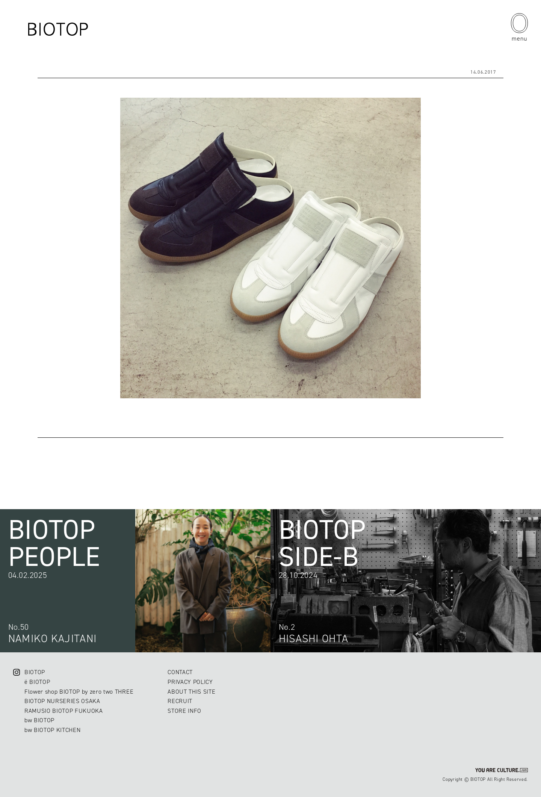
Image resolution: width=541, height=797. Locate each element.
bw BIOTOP (39, 720)
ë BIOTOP (37, 682)
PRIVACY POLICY (190, 682)
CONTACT (180, 672)
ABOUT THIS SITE (191, 692)
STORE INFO (184, 711)
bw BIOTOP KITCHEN (52, 730)
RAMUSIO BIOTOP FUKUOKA (63, 711)
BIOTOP (34, 672)
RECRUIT (180, 701)
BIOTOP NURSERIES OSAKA (62, 701)
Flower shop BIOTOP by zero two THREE (78, 692)
